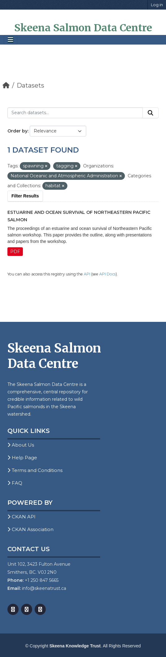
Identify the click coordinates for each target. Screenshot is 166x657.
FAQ (14, 483)
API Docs (107, 274)
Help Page (22, 457)
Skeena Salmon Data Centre (83, 28)
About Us (20, 445)
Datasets (30, 85)
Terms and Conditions (34, 470)
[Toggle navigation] (10, 40)
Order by (17, 131)
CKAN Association (30, 529)
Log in (157, 4)
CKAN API (21, 517)
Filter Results (25, 195)
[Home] (6, 85)
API (87, 274)
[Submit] (151, 113)
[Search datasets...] (75, 113)
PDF (15, 251)
